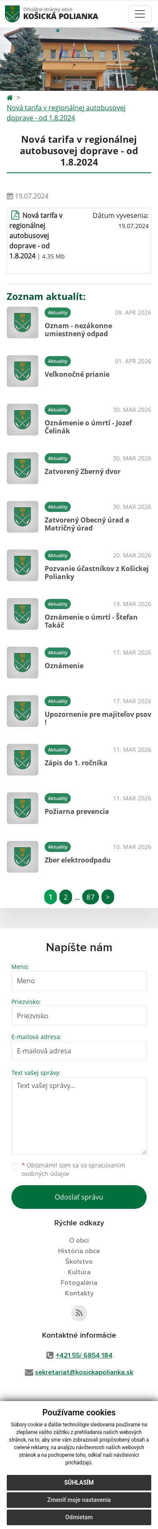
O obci (79, 1240)
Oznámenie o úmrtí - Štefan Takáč (91, 621)
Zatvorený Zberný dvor (83, 471)
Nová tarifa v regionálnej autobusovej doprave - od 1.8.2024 (66, 112)
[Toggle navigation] (140, 13)
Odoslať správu (79, 1197)
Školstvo (79, 1261)
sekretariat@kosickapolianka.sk (84, 1372)
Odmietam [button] (79, 1517)
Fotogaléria (79, 1282)
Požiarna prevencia (77, 811)
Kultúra (79, 1272)
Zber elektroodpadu (78, 860)
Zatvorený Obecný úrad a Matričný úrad (87, 524)
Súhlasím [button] (79, 1482)
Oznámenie (64, 665)
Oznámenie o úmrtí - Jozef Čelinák (88, 426)
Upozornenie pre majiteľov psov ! (98, 718)
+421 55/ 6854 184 (84, 1355)
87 (90, 897)
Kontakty (79, 1293)
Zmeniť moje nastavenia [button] (79, 1499)
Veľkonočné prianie (77, 374)
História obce (79, 1251)
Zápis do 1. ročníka (76, 762)
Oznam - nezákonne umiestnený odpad (78, 329)
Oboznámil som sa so (73, 1169)
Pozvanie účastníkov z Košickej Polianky (97, 572)
